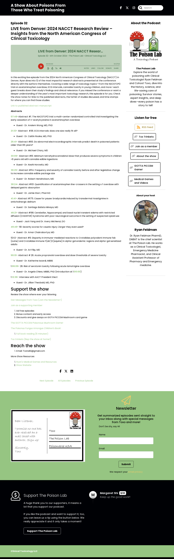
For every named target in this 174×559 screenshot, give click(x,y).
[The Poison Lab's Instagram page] (132, 9)
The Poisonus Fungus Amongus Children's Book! (36, 330)
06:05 (15, 268)
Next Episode (46, 382)
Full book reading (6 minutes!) (32, 335)
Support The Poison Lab (42, 532)
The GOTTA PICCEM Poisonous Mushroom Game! (37, 324)
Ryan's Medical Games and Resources (36, 363)
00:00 (77, 273)
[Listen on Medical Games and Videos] (144, 185)
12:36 (14, 278)
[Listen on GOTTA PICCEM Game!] (144, 171)
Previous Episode (84, 382)
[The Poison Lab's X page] (125, 9)
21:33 (13, 132)
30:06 (14, 157)
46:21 (14, 214)
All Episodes (64, 382)
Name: (102, 436)
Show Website (23, 366)
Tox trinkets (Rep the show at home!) (31, 341)
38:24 (14, 186)
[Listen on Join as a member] (144, 150)
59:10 (14, 257)
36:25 (14, 171)
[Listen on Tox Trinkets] (144, 140)
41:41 (13, 200)
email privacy (135, 473)
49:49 (14, 228)
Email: (102, 450)
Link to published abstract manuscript (31, 107)
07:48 (14, 118)
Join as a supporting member (26, 307)
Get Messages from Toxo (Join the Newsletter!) (36, 301)
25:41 (13, 143)
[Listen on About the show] (144, 160)
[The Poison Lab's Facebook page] (121, 9)
